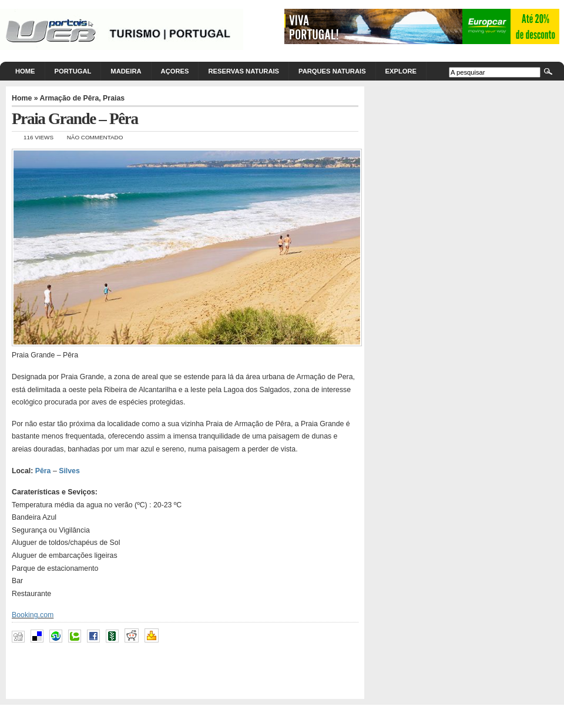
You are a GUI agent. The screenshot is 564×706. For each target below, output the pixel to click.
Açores (175, 71)
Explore (401, 71)
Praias (114, 98)
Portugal (73, 71)
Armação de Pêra (69, 98)
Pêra (43, 471)
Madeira (125, 71)
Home (25, 71)
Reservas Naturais (243, 71)
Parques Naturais (332, 71)
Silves (69, 471)
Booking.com (32, 615)
